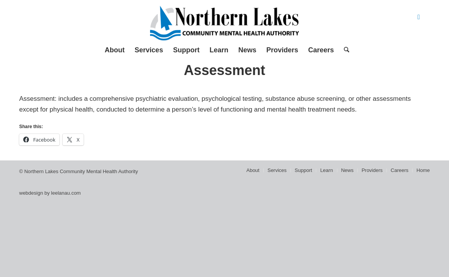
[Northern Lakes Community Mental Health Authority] (224, 23)
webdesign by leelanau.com (50, 193)
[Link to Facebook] (418, 17)
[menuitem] (115, 50)
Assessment (224, 70)
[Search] (344, 50)
